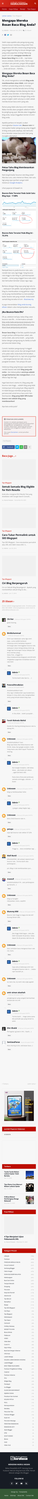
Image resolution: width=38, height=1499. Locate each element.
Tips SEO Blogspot (19, 1308)
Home (4, 9)
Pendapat (19, 1384)
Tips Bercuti (19, 1299)
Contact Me (30, 1495)
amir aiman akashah (16, 992)
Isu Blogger (19, 1387)
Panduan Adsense (19, 1375)
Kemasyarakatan (19, 1405)
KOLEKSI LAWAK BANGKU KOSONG (19, 1360)
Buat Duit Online (19, 1280)
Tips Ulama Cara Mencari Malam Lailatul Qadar (13, 1185)
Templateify (23, 1492)
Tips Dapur (31, 9)
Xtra (19, 1378)
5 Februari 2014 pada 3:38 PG (15, 995)
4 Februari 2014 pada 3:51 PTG (23, 879)
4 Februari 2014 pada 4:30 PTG (21, 764)
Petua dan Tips (19, 1412)
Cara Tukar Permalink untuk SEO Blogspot (18, 536)
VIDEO (19, 1338)
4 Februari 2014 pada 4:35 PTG (21, 964)
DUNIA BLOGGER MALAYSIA (19, 1274)
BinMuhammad (14, 633)
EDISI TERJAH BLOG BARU (19, 1366)
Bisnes (19, 1439)
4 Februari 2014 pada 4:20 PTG (27, 911)
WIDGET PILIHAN (19, 1329)
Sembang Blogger (19, 1268)
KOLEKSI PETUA (19, 1399)
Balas (9, 626)
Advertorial (19, 1296)
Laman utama (6, 16)
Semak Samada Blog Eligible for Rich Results (18, 488)
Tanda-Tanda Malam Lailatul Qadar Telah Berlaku (11, 1174)
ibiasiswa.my (29, 299)
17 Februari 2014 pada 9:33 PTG (21, 710)
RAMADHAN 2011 (19, 1427)
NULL (19, 1403)
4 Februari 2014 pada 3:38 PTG (26, 856)
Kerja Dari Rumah (19, 1293)
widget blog (19, 1381)
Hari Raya (19, 1311)
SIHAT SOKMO (19, 1436)
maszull (10, 879)
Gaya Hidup (13, 9)
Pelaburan (19, 1335)
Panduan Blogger (19, 1415)
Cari (35, 3)
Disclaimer (14, 432)
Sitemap (13, 1495)
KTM (19, 1433)
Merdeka (19, 1409)
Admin (15, 672)
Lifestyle (19, 1256)
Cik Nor (10, 619)
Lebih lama (31, 1084)
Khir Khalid (12, 1028)
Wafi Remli (12, 855)
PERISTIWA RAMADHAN (19, 1424)
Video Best (19, 1341)
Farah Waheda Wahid (16, 720)
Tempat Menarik (19, 1284)
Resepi (22, 9)
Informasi (19, 1354)
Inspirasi (19, 1372)
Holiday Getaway (19, 1326)
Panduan (19, 1259)
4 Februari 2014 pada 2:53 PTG (25, 815)
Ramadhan (19, 1302)
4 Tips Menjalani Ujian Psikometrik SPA (14, 1237)
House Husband (19, 1265)
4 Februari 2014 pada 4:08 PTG (25, 895)
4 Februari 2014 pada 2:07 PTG (16, 723)
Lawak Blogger (19, 1363)
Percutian (19, 1290)
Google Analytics (16, 183)
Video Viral (19, 1445)
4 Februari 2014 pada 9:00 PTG (25, 978)
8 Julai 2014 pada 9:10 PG (27, 1042)
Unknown (11, 739)
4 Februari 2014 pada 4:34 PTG (21, 930)
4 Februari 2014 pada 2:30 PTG (25, 789)
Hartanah (19, 1323)
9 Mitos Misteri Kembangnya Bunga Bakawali (11, 1199)
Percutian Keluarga (19, 1421)
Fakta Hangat (19, 1271)
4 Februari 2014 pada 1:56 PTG (16, 635)
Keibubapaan (19, 1317)
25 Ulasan (28, 30)
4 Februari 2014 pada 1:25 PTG (23, 619)
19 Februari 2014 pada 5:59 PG (26, 1028)
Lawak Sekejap (19, 1357)
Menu (2, 3)
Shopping (19, 1287)
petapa (10, 829)
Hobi (19, 1442)
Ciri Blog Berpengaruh (15, 583)
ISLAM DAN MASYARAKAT (19, 1390)
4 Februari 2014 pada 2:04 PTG (16, 687)
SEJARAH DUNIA (19, 1393)
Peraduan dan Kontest (19, 1396)
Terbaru (6, 1084)
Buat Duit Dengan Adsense (19, 1351)
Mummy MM (12, 911)
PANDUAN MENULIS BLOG (19, 1262)
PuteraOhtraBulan (15, 685)
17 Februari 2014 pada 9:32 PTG (21, 675)
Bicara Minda (19, 1332)
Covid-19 (19, 1345)
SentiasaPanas (13, 1042)
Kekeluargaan (19, 1277)
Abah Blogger (19, 1430)
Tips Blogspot (17, 16)
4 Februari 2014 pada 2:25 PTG (25, 739)
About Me (21, 1495)
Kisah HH (19, 1418)
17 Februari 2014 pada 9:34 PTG (21, 1013)
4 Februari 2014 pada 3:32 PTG (22, 829)
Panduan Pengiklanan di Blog (19, 1369)
